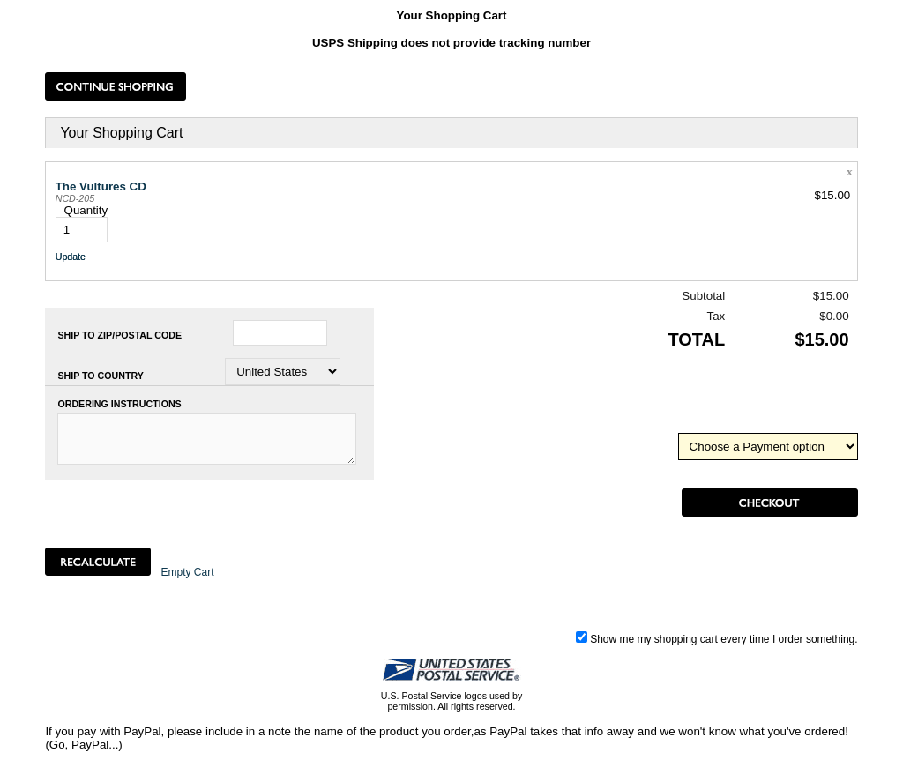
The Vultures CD (101, 186)
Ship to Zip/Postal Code (119, 335)
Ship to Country (100, 375)
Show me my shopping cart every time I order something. (717, 639)
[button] (115, 86)
